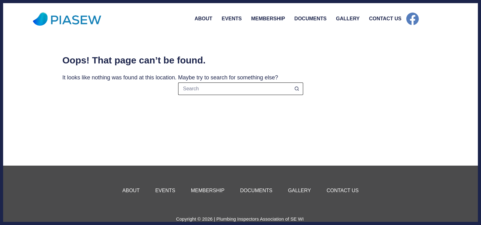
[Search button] (297, 88)
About (203, 18)
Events (232, 18)
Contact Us (385, 18)
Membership (268, 18)
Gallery (348, 18)
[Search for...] (234, 88)
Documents (310, 18)
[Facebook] (412, 18)
